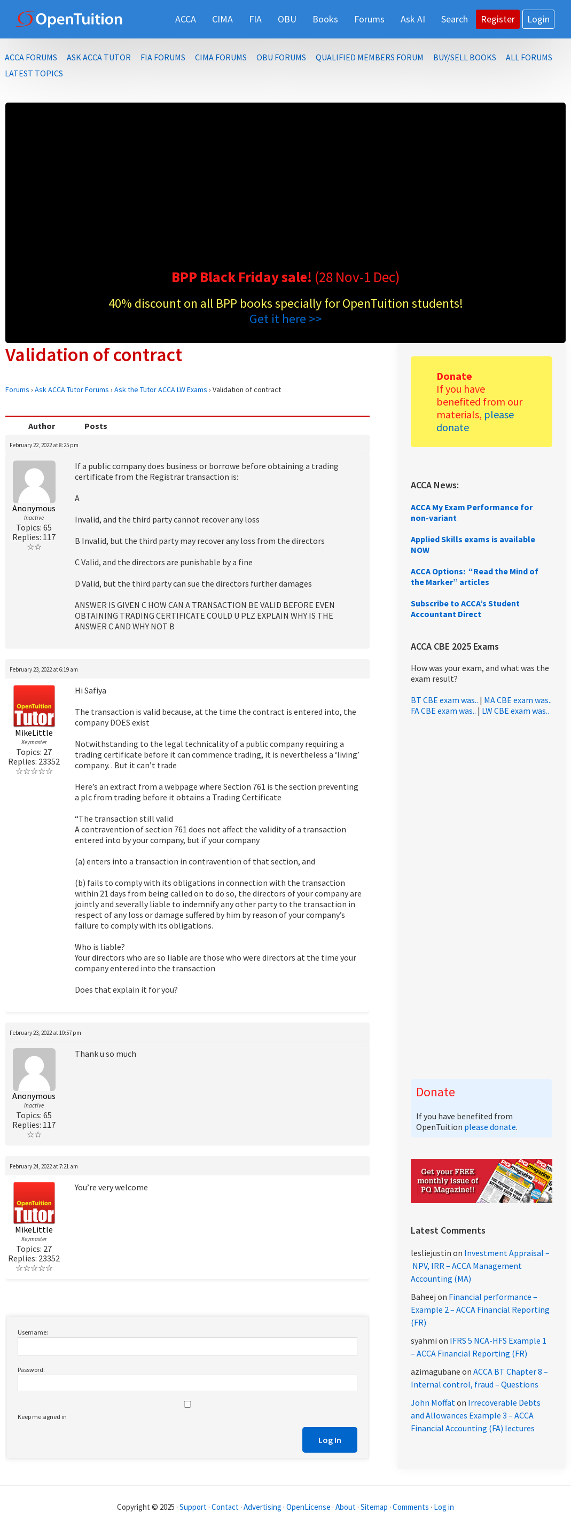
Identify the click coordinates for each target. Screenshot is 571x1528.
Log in (444, 1507)
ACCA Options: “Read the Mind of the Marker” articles (474, 576)
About (345, 1507)
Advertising (262, 1507)
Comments (412, 1507)
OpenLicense (309, 1507)
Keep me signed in (42, 1417)
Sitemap (374, 1507)
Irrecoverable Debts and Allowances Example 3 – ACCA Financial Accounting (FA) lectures (476, 1415)
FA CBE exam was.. (443, 710)
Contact (225, 1507)
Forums (17, 389)
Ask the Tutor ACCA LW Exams (160, 389)
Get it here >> (285, 318)
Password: (31, 1370)
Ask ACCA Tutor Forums (72, 389)
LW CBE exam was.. (515, 710)
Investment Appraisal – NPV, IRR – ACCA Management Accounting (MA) (480, 1266)
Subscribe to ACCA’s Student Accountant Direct (465, 608)
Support (193, 1507)
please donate (490, 1126)
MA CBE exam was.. (518, 700)
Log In (329, 1440)
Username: (33, 1332)
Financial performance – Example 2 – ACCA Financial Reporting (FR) (480, 1309)
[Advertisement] (285, 188)
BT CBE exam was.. (444, 700)
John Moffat (433, 1402)
